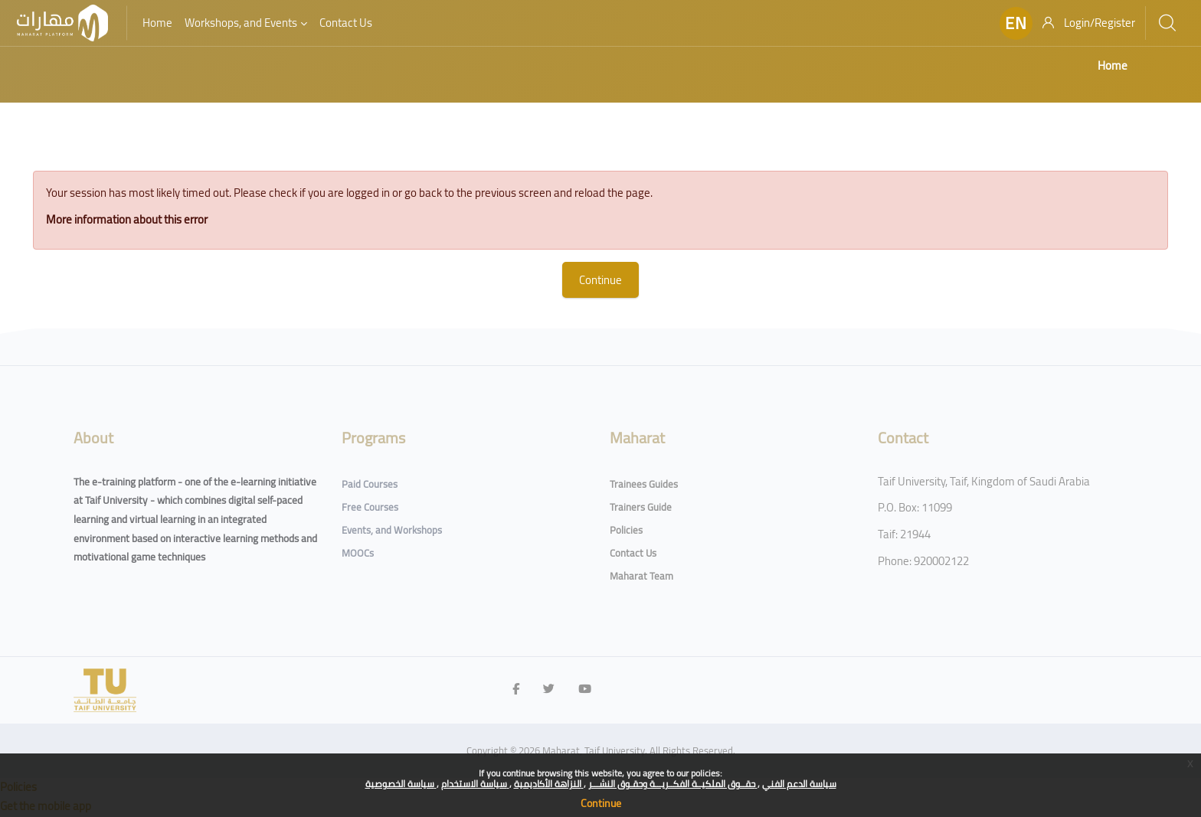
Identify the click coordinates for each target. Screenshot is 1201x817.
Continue (601, 803)
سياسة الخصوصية (401, 783)
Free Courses (370, 507)
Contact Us (633, 553)
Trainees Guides (644, 484)
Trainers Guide (641, 507)
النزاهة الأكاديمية (549, 783)
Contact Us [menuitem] (345, 22)
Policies (626, 530)
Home (1112, 65)
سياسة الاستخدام (475, 783)
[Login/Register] (1088, 23)
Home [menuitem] (157, 22)
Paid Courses (370, 484)
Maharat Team (641, 576)
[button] (1016, 23)
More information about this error (148, 219)
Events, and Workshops (392, 530)
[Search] (1167, 23)
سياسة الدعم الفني (799, 783)
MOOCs (358, 553)
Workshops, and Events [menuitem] (241, 22)
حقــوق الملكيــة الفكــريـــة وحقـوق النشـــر (673, 783)
